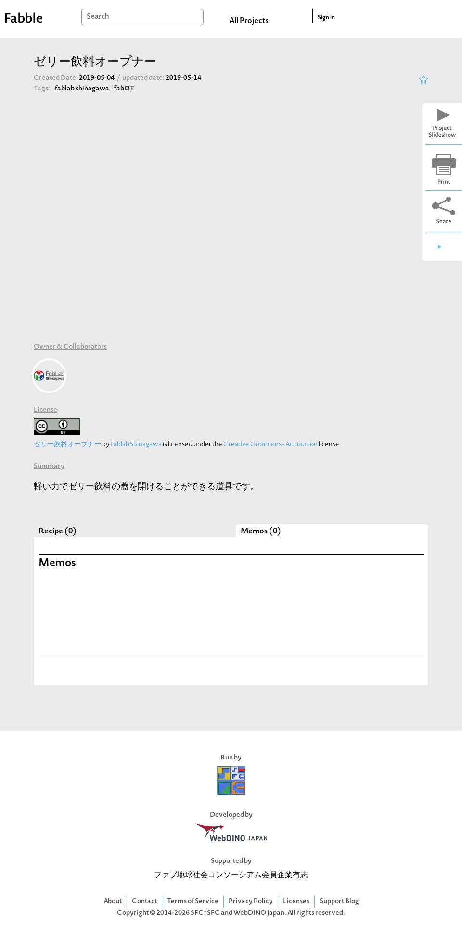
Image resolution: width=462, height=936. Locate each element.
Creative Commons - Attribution (270, 444)
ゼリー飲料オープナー (67, 444)
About (112, 901)
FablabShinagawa (136, 444)
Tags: (42, 88)
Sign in (326, 18)
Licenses (296, 901)
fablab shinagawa (82, 88)
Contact (144, 901)
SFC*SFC (205, 913)
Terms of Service (192, 901)
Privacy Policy (251, 901)
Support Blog (339, 901)
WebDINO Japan (258, 913)
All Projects (249, 21)
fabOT (124, 88)
